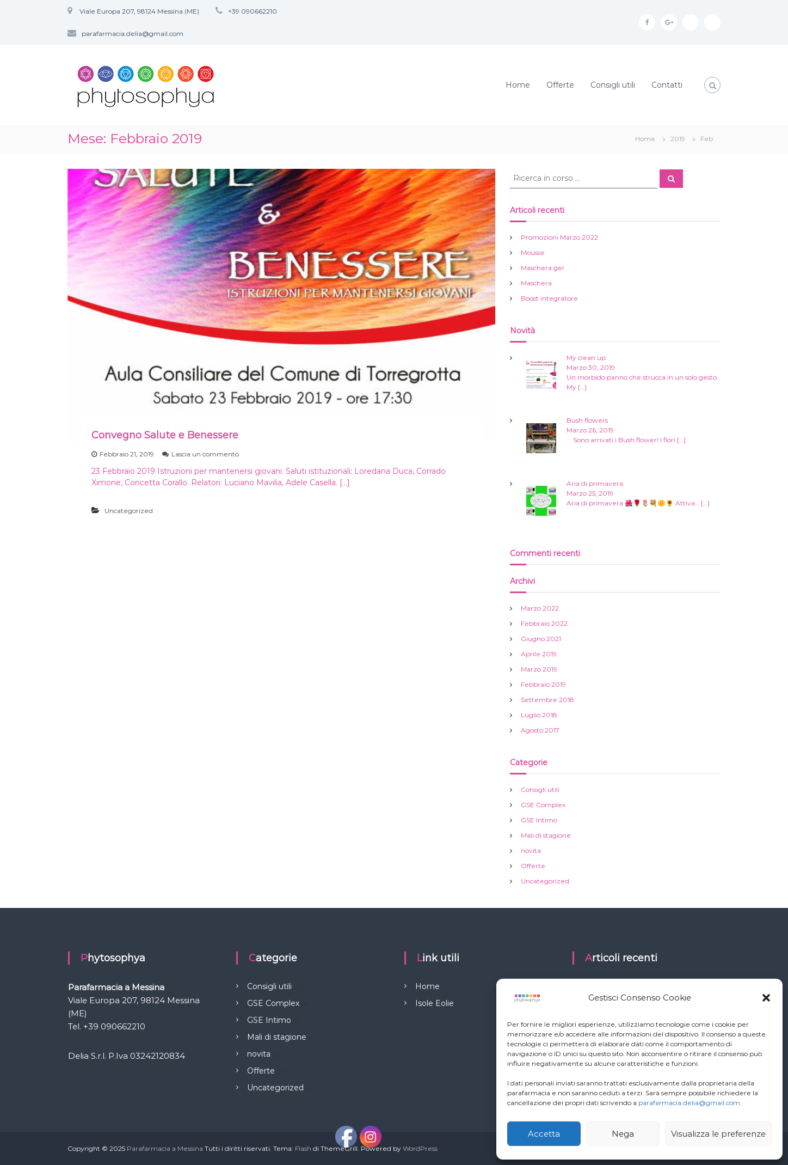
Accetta (544, 1134)
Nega (623, 1134)
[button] (766, 997)
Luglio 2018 (539, 715)
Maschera (536, 283)
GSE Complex (543, 805)
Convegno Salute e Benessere (164, 435)
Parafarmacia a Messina (165, 1148)
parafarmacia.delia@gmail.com (689, 1103)
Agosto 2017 (540, 730)
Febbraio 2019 (543, 684)
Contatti (666, 85)
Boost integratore (549, 298)
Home (518, 85)
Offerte (560, 85)
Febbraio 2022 (544, 623)
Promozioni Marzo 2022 (559, 237)
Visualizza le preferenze (718, 1134)
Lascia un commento (205, 454)
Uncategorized (128, 511)
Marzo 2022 (540, 608)
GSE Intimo (539, 820)
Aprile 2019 (539, 654)
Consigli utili (612, 85)
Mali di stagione (546, 835)
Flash (303, 1148)
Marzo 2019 (539, 669)
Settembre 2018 (547, 700)
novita (531, 850)
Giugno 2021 (541, 639)
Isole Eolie (434, 1003)
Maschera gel (542, 268)
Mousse (533, 252)
